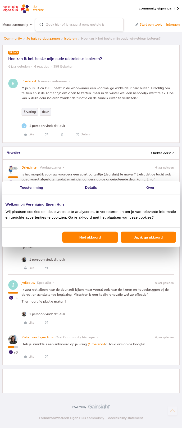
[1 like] (43, 125)
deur (45, 112)
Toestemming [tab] (31, 187)
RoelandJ (29, 81)
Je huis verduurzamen (43, 39)
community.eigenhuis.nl (159, 8)
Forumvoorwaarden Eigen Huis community (71, 418)
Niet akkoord (90, 237)
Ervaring (30, 112)
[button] (148, 25)
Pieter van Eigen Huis (38, 337)
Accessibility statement (125, 418)
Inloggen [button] (173, 25)
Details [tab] (91, 187)
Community (13, 39)
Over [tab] (150, 187)
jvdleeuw (28, 283)
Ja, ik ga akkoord (148, 237)
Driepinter (30, 168)
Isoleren (70, 39)
